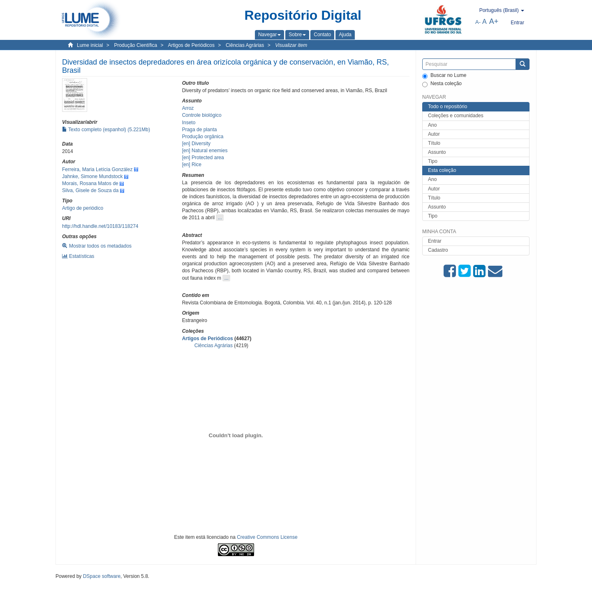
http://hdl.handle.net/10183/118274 (100, 226)
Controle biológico (202, 115)
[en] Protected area (203, 157)
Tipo (432, 161)
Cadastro (438, 250)
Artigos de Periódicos (191, 45)
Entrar (435, 241)
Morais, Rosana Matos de (90, 183)
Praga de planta (199, 129)
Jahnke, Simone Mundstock (92, 176)
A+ (494, 21)
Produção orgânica (203, 136)
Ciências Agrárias (245, 45)
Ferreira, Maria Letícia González (97, 169)
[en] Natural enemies (205, 150)
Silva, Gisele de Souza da (90, 190)
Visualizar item (291, 45)
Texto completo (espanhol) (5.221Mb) (106, 129)
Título (434, 143)
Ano (432, 125)
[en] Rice (191, 164)
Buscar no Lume (444, 75)
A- (478, 22)
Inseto (189, 122)
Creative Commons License (267, 537)
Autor (434, 134)
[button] (269, 34)
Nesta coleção (442, 84)
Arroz (188, 108)
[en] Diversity (196, 143)
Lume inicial (90, 45)
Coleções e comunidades (455, 115)
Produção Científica (135, 45)
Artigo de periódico (82, 208)
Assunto (437, 152)
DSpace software (101, 576)
